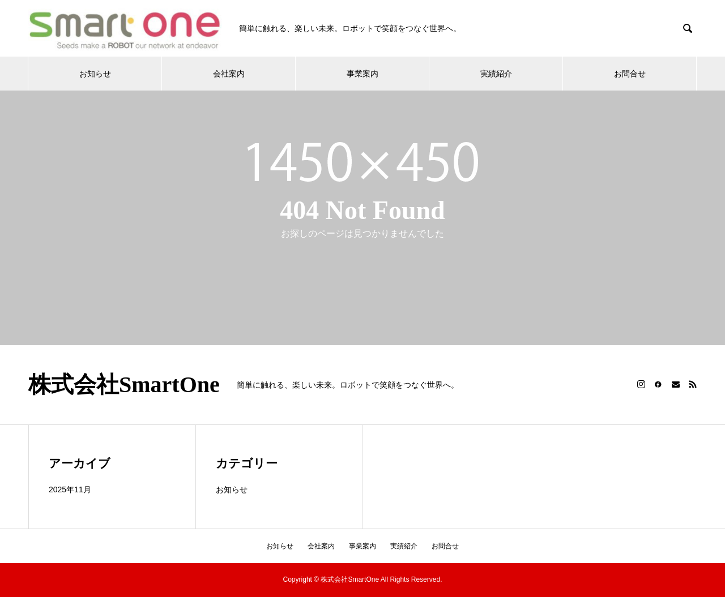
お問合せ (630, 73)
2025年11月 (70, 489)
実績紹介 (496, 73)
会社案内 (229, 73)
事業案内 (362, 73)
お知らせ (95, 73)
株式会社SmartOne (124, 384)
